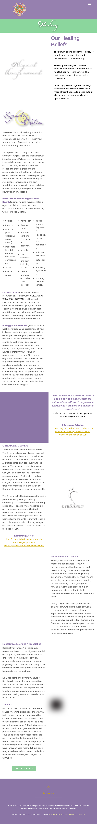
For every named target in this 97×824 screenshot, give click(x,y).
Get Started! (24, 768)
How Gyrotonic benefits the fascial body (24, 545)
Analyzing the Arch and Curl (73, 434)
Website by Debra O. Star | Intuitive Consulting (67, 814)
